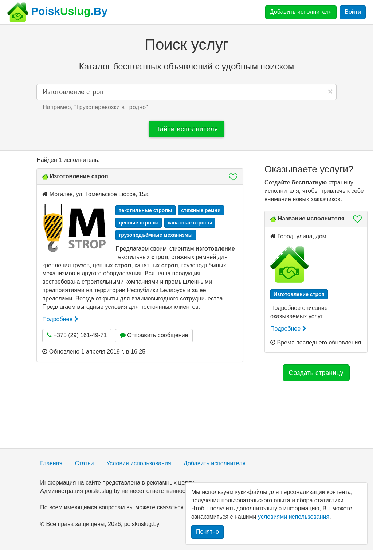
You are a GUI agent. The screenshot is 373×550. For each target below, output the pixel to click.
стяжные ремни (200, 210)
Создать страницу (316, 372)
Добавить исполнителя (301, 12)
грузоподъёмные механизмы (155, 235)
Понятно (207, 532)
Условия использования (138, 463)
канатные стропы (190, 223)
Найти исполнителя (186, 129)
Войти (353, 12)
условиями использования (293, 517)
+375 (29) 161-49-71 (77, 335)
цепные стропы (138, 223)
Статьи (84, 463)
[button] (230, 176)
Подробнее (60, 319)
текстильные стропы (145, 210)
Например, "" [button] (95, 107)
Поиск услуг (186, 44)
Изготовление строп (79, 176)
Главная (51, 463)
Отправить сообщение (154, 335)
